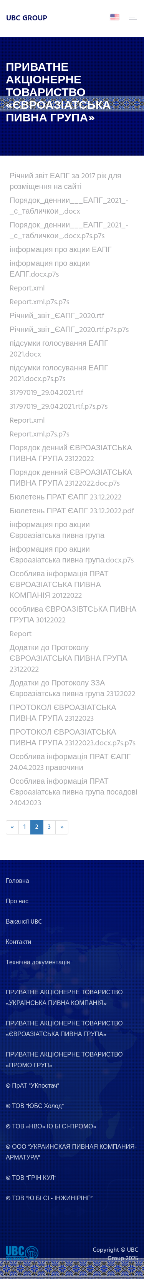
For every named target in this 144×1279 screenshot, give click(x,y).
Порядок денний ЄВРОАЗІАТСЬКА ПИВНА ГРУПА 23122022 (71, 453)
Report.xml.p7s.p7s (40, 302)
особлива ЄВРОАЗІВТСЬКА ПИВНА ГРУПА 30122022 (73, 615)
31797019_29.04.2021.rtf (46, 393)
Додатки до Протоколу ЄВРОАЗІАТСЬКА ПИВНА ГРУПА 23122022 (68, 659)
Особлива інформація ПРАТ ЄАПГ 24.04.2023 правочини (70, 762)
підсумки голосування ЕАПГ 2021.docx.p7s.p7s (59, 373)
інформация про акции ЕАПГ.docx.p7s (50, 269)
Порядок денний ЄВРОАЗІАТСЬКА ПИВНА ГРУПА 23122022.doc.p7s (71, 478)
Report (21, 634)
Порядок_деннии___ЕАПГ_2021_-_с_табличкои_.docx (69, 206)
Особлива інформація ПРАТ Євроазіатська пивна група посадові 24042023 (73, 793)
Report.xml (27, 288)
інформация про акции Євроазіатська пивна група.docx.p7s (72, 555)
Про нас (17, 902)
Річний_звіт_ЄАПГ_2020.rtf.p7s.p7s (69, 330)
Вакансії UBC (24, 922)
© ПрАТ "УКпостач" (32, 1086)
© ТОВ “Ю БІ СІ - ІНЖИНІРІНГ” (49, 1199)
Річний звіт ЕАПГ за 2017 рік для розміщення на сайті (65, 181)
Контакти (18, 942)
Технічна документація (38, 963)
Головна (17, 881)
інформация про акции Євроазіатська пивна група (57, 530)
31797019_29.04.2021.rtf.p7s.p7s (59, 407)
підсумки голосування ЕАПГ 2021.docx (59, 349)
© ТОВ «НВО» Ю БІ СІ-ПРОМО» (51, 1127)
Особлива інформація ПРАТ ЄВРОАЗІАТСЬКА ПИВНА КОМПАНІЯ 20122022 (59, 585)
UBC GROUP (26, 18)
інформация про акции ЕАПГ (61, 250)
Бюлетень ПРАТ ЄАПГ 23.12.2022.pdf (72, 511)
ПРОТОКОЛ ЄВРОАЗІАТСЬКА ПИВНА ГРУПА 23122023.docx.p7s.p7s (73, 738)
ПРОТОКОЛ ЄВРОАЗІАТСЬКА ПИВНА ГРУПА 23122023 (63, 713)
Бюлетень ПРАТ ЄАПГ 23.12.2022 (66, 497)
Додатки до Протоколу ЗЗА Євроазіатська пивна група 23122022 (73, 688)
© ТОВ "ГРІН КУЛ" (31, 1178)
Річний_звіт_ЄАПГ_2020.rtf (57, 316)
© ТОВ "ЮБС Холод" (35, 1106)
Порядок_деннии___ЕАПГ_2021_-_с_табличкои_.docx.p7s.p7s (69, 230)
